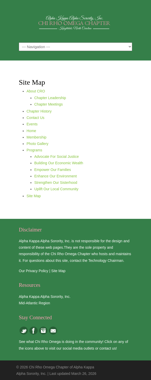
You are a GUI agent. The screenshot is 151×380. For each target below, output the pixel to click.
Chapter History (39, 111)
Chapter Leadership (50, 98)
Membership (36, 137)
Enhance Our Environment (55, 176)
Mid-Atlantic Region (34, 303)
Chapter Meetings (48, 104)
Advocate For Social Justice (56, 156)
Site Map (34, 196)
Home (31, 131)
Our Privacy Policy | (35, 271)
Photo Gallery (37, 144)
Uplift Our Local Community (56, 189)
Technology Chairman (105, 260)
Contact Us (35, 118)
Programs (34, 150)
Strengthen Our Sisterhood (55, 182)
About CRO (36, 91)
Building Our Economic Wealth (58, 163)
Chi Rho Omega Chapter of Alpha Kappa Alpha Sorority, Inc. (75, 21)
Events (32, 124)
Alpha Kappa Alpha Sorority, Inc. (45, 297)
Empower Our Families (52, 170)
